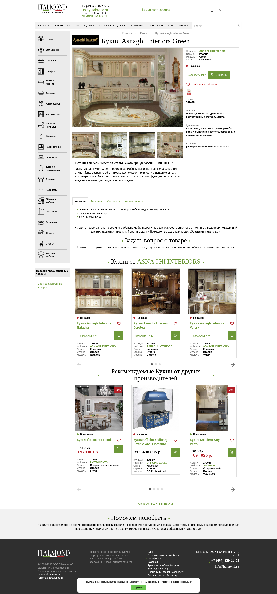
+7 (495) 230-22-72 (95, 6)
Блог (150, 551)
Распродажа (85, 25)
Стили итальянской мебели (163, 555)
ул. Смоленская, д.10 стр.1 (95, 15)
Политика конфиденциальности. (50, 576)
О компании (178, 25)
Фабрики (137, 25)
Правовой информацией (182, 582)
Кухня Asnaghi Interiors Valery (207, 325)
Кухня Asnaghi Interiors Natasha (94, 325)
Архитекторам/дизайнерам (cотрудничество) (163, 566)
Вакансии (153, 561)
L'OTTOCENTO (99, 462)
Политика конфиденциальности (166, 572)
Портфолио (154, 558)
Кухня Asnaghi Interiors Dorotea (150, 325)
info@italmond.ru (95, 10)
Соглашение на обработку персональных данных (163, 577)
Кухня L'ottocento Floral (94, 440)
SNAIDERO (209, 465)
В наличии (62, 25)
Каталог (43, 25)
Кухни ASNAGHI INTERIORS (155, 504)
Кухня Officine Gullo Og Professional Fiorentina (150, 442)
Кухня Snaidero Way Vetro (205, 442)
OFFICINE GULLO (157, 462)
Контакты (155, 25)
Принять (138, 587)
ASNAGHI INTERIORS (212, 51)
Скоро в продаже (112, 25)
